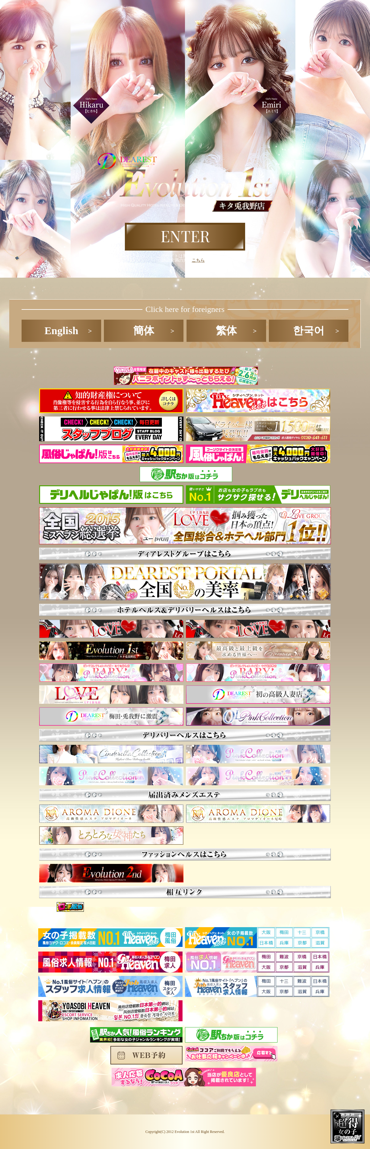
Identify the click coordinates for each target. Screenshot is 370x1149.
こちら (198, 260)
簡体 (143, 330)
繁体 (226, 330)
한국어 (308, 330)
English (61, 330)
